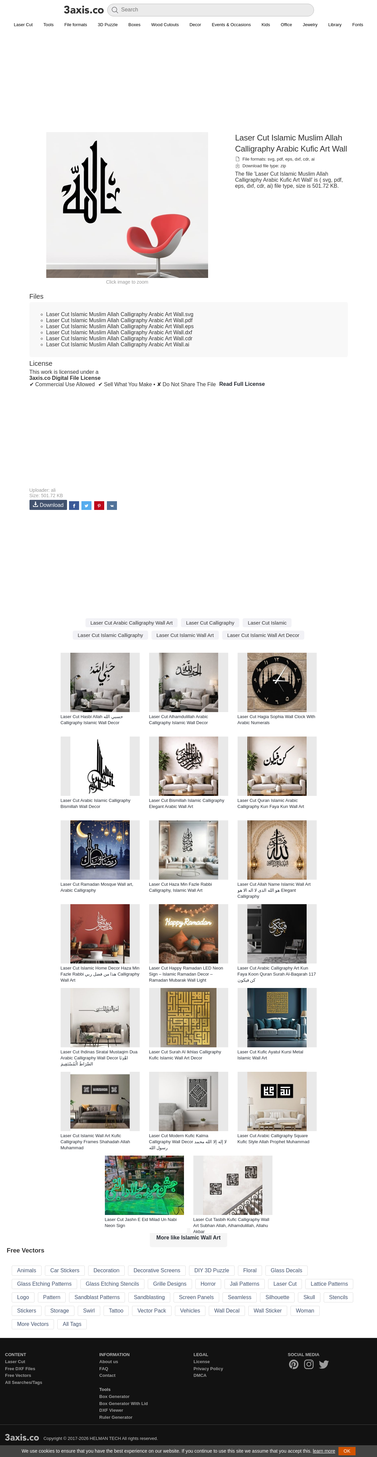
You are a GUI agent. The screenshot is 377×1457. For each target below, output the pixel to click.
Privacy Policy (208, 1368)
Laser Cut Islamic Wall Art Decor (263, 635)
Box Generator (114, 1396)
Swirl (89, 1311)
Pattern (52, 1297)
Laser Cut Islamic (267, 623)
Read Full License (242, 384)
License (202, 1361)
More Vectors (33, 1324)
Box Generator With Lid (123, 1403)
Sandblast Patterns (97, 1297)
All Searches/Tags (23, 1382)
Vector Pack (151, 1311)
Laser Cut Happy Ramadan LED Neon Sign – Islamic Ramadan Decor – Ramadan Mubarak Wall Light (186, 974)
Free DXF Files (20, 1368)
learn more (324, 1451)
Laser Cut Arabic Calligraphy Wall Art (131, 623)
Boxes (134, 24)
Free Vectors (18, 1375)
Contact (107, 1375)
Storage (59, 1311)
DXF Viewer (111, 1410)
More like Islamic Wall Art (188, 1237)
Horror (208, 1284)
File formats (75, 24)
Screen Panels (196, 1297)
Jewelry (310, 24)
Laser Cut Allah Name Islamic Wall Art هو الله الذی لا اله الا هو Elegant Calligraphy (274, 890)
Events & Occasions (231, 24)
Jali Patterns (244, 1284)
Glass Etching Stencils (112, 1284)
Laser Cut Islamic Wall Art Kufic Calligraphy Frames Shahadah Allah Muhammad (95, 1141)
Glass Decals (286, 1270)
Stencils (338, 1297)
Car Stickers (64, 1270)
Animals (26, 1270)
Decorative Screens (156, 1270)
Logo (23, 1297)
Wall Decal (227, 1311)
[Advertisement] (188, 84)
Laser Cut (23, 24)
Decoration (106, 1270)
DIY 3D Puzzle (211, 1270)
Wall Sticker (268, 1311)
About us (108, 1361)
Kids (265, 24)
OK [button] (346, 1451)
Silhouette (277, 1297)
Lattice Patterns (329, 1284)
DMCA (200, 1375)
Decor (195, 24)
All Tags (72, 1324)
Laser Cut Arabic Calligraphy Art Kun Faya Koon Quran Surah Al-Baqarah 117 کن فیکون (277, 974)
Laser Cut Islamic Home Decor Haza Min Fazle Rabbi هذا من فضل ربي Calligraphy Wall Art (100, 974)
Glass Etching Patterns (44, 1284)
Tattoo (116, 1311)
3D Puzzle (108, 24)
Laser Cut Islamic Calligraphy (110, 635)
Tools (49, 24)
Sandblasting (149, 1297)
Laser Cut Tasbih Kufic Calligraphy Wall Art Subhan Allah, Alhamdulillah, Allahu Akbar (231, 1225)
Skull (309, 1297)
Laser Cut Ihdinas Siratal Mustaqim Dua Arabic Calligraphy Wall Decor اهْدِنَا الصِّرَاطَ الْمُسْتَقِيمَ (99, 1057)
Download (48, 505)
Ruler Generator (115, 1417)
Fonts (357, 24)
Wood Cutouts (165, 24)
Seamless (239, 1297)
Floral (250, 1270)
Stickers (26, 1311)
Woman (305, 1311)
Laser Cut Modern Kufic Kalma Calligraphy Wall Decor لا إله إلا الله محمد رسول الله (188, 1141)
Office (286, 24)
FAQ (103, 1368)
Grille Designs (170, 1284)
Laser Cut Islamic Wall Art (185, 635)
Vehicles (190, 1311)
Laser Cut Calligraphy (210, 623)
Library (335, 24)
